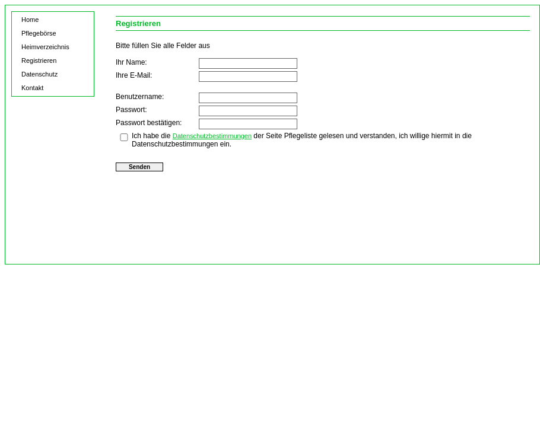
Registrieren (38, 60)
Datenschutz (39, 74)
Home (30, 19)
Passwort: (131, 110)
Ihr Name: (131, 62)
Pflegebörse (38, 33)
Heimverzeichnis (45, 46)
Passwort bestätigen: (149, 123)
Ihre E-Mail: (134, 75)
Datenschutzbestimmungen (212, 135)
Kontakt (32, 87)
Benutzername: (140, 97)
